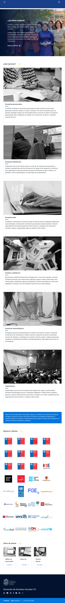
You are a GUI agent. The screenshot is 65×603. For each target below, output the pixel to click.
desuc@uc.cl (15, 600)
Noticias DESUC (13, 45)
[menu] (4, 2)
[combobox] (59, 2)
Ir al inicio (32, 8)
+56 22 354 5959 (28, 600)
